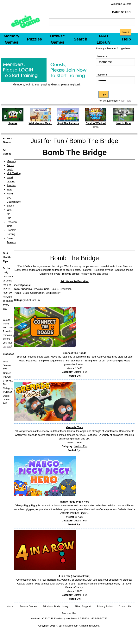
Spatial (11, 205)
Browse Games (28, 606)
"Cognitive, (27, 288)
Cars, (47, 288)
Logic (10, 169)
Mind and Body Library (55, 606)
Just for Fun (9, 213)
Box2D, (55, 288)
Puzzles (11, 185)
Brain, (26, 292)
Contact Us (125, 606)
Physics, (38, 288)
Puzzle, (18, 292)
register (7, 346)
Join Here (126, 100)
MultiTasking (14, 173)
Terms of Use (69, 613)
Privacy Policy (105, 606)
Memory (11, 161)
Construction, (37, 292)
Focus (10, 165)
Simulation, (66, 288)
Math (9, 189)
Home (10, 606)
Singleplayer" (53, 292)
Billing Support (82, 606)
